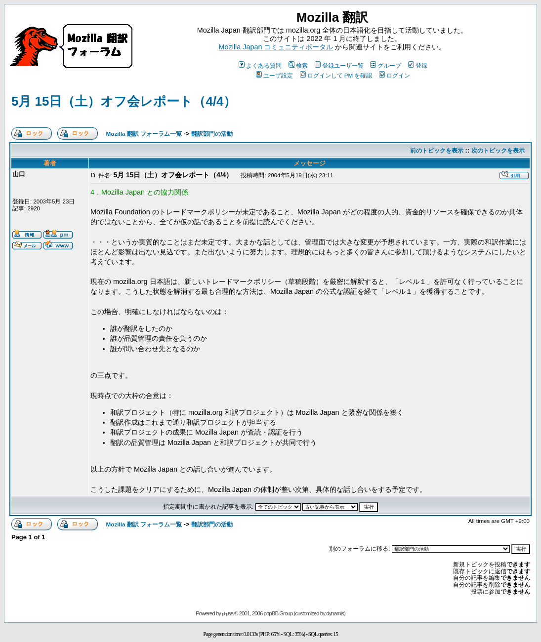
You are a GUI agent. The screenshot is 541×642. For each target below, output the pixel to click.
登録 (417, 65)
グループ (385, 65)
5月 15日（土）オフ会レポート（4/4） (123, 101)
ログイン (394, 75)
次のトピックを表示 (498, 150)
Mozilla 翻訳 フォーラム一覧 (144, 133)
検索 (298, 65)
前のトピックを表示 (436, 150)
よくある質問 (260, 65)
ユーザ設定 (274, 75)
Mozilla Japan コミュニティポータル (276, 47)
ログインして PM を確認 (336, 75)
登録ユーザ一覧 (339, 65)
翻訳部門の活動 (212, 133)
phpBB (227, 613)
